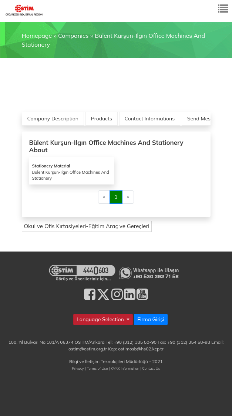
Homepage (37, 35)
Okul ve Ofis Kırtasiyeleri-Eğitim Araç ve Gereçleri (86, 226)
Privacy (78, 368)
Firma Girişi (150, 319)
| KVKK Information (124, 368)
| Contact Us (150, 368)
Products (101, 118)
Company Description (53, 118)
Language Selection (101, 319)
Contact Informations (150, 118)
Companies (73, 35)
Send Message (204, 118)
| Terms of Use (96, 368)
